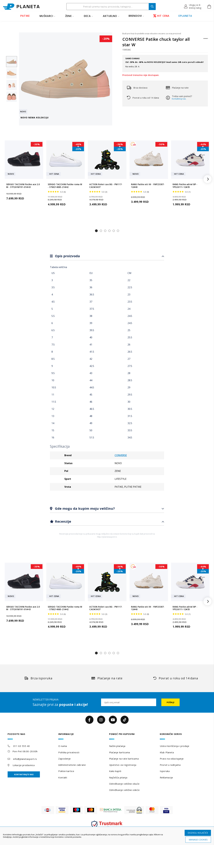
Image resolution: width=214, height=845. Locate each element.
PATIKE (25, 15)
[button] (193, 6)
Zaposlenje (64, 758)
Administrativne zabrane (72, 764)
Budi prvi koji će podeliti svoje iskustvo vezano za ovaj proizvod (151, 33)
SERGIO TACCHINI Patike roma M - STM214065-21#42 (65, 185)
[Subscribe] (170, 702)
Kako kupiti (115, 771)
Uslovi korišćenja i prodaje (174, 745)
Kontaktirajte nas (23, 774)
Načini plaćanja (117, 745)
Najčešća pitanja (118, 777)
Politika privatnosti (68, 752)
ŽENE (68, 16)
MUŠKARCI (46, 16)
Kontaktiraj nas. (179, 98)
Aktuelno (110, 16)
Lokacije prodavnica (24, 765)
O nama (62, 745)
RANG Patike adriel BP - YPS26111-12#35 (185, 185)
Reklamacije (166, 777)
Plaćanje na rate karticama (124, 758)
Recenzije (62, 521)
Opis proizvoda (67, 256)
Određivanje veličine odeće (124, 789)
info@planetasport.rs (25, 758)
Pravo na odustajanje (172, 758)
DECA (87, 16)
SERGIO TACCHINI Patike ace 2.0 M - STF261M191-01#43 (23, 185)
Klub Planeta (167, 752)
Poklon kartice (66, 771)
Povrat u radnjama (170, 764)
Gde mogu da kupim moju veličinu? (84, 508)
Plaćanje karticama (119, 752)
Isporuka (165, 771)
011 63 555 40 (21, 745)
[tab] (107, 256)
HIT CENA (161, 15)
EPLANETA (185, 15)
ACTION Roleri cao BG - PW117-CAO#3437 (105, 185)
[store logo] (21, 6)
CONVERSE (121, 455)
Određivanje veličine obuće (124, 783)
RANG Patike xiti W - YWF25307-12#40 (148, 185)
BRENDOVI (135, 15)
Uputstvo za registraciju (122, 764)
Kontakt (62, 777)
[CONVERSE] (205, 39)
